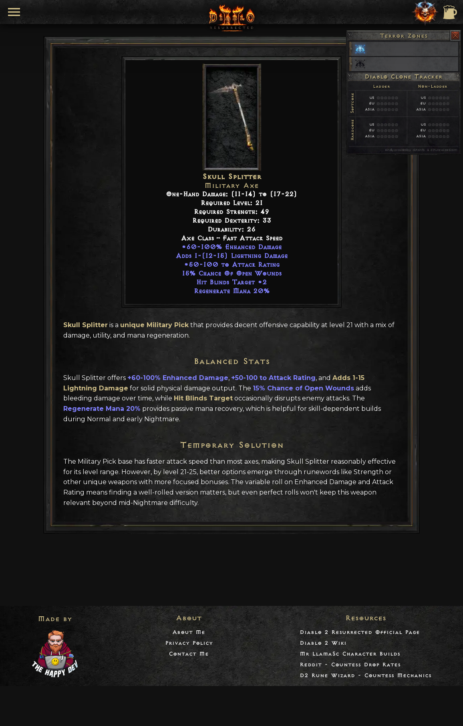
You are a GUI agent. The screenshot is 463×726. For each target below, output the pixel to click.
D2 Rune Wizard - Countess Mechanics (365, 675)
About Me (188, 632)
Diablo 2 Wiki (323, 643)
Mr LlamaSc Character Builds (350, 653)
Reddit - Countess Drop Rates (350, 664)
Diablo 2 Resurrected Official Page (360, 632)
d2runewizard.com (444, 150)
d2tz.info (419, 150)
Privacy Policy (189, 643)
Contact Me (189, 653)
